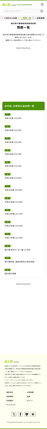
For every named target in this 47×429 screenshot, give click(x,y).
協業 (28, 396)
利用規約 (9, 400)
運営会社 (9, 392)
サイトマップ (10, 405)
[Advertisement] (23, 73)
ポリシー (30, 400)
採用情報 (9, 396)
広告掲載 (30, 392)
